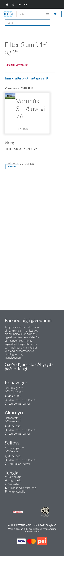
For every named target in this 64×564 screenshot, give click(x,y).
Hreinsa (12, 167)
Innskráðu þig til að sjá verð (26, 78)
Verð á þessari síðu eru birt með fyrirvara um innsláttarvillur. (32, 530)
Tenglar (12, 472)
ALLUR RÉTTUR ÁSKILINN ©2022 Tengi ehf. (32, 525)
